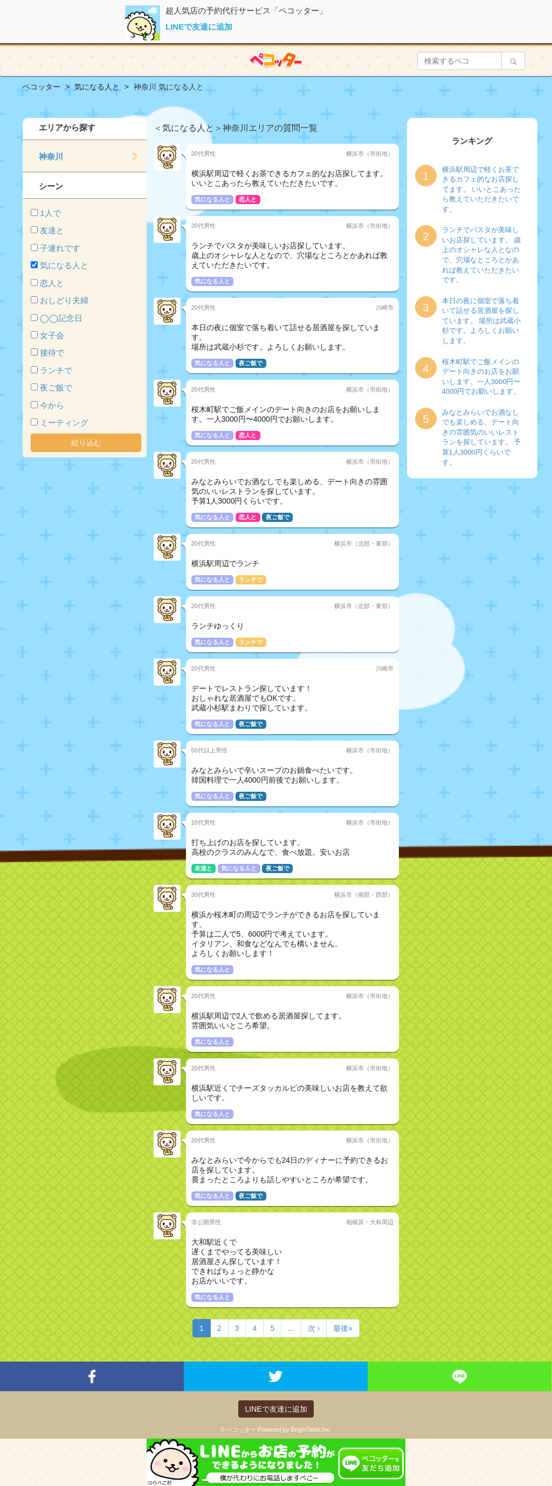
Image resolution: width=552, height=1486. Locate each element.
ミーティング (64, 422)
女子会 (52, 335)
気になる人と (64, 265)
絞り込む (86, 442)
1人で (50, 213)
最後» (343, 1328)
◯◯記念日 (61, 318)
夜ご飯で (56, 387)
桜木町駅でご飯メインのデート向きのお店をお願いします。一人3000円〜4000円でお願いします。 (481, 377)
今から (52, 405)
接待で (52, 352)
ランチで (56, 370)
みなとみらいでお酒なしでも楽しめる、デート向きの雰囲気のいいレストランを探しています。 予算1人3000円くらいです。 (481, 437)
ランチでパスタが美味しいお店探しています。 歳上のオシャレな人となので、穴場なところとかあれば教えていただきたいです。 (481, 255)
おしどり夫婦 (64, 300)
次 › (314, 1328)
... (291, 1328)
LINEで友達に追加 (198, 26)
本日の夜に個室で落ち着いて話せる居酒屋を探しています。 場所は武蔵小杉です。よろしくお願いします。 (481, 321)
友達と (52, 230)
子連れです (60, 248)
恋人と (52, 283)
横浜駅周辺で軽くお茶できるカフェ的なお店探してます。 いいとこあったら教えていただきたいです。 (481, 189)
